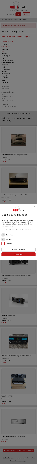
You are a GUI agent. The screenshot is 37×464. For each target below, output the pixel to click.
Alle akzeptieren (18, 254)
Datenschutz (19, 230)
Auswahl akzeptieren (18, 249)
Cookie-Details (10, 230)
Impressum (28, 230)
